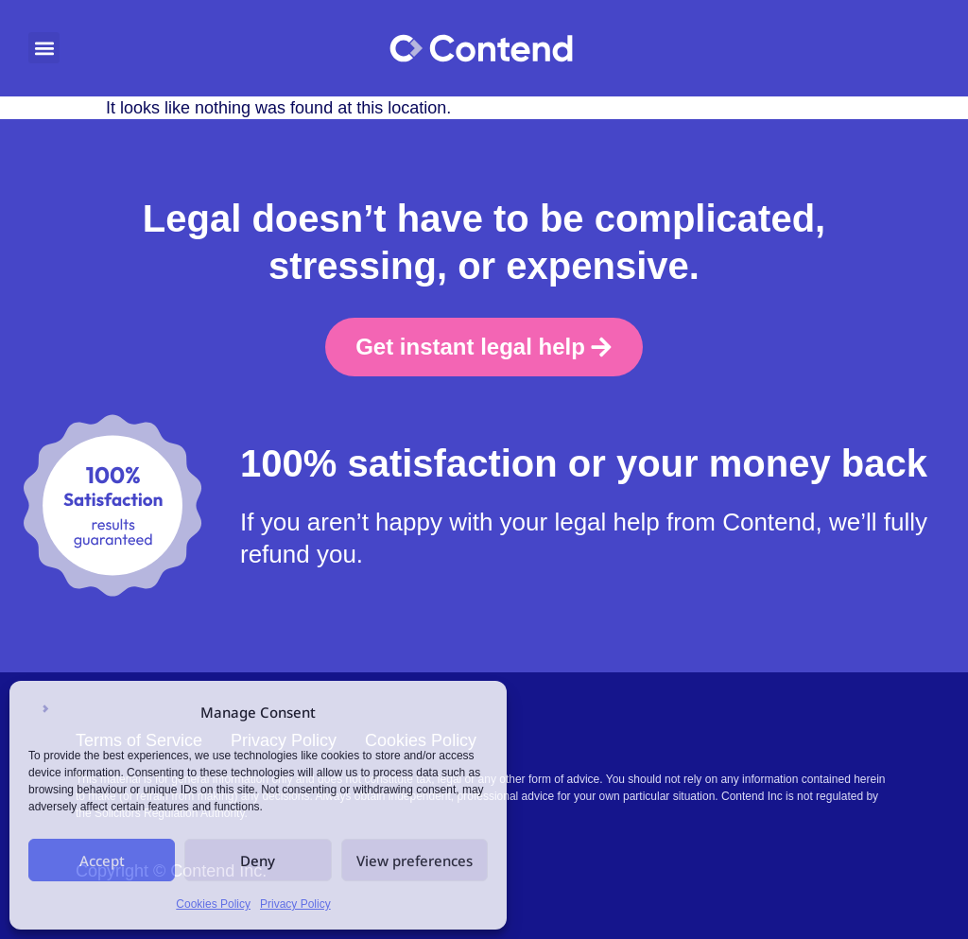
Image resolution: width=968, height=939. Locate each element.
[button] (44, 47)
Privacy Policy (295, 904)
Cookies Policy (213, 904)
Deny (257, 860)
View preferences (414, 860)
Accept (102, 860)
